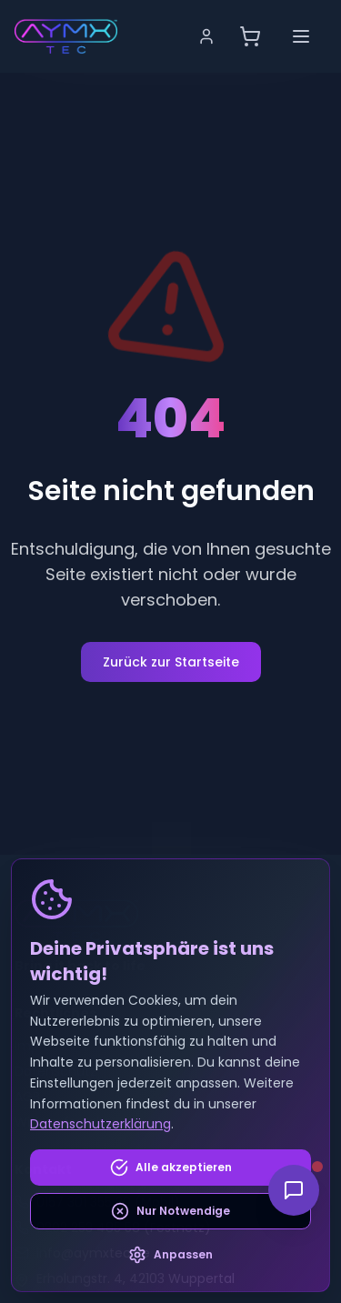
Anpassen (170, 1255)
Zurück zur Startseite (171, 662)
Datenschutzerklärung (100, 1124)
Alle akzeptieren (171, 1167)
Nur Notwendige (170, 1211)
